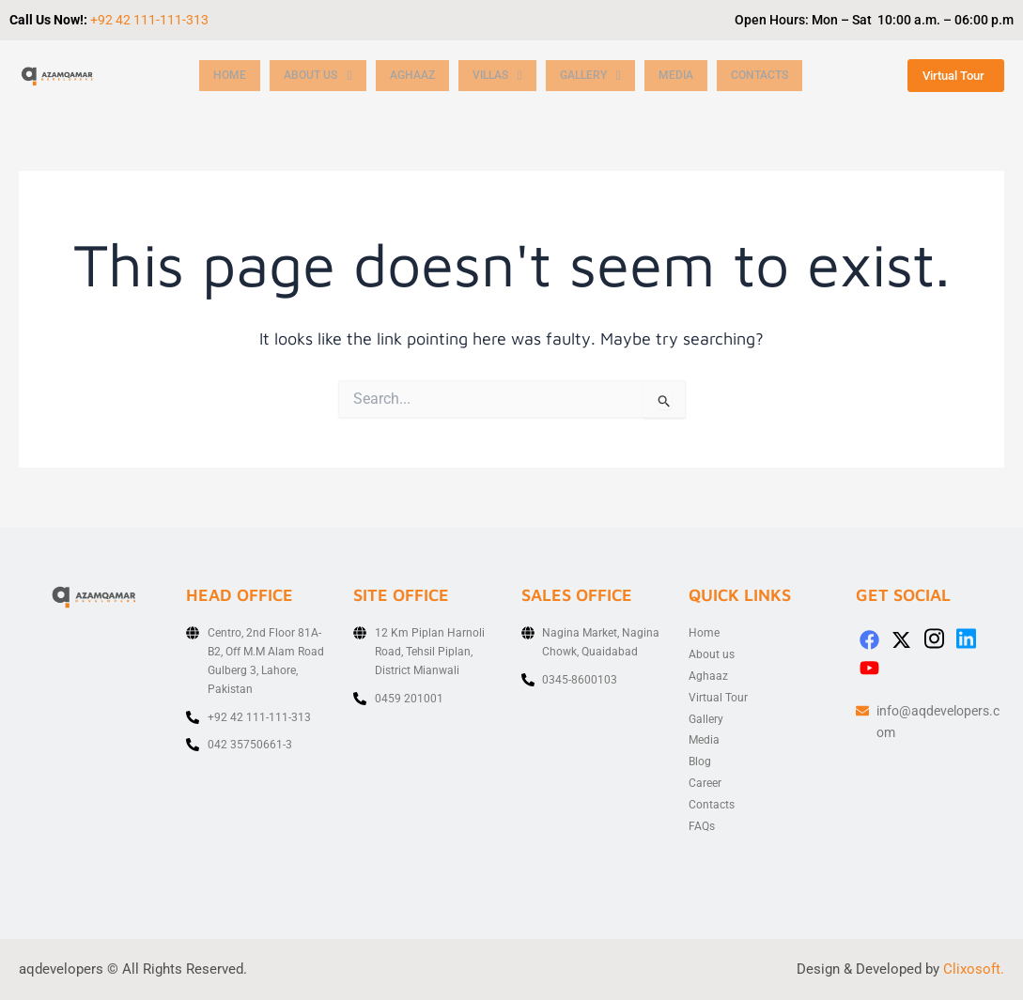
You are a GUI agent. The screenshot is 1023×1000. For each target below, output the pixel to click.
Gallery (609, 76)
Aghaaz (421, 76)
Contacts (784, 76)
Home (230, 76)
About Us (321, 76)
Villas (511, 76)
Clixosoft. (973, 969)
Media (697, 76)
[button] (321, 75)
